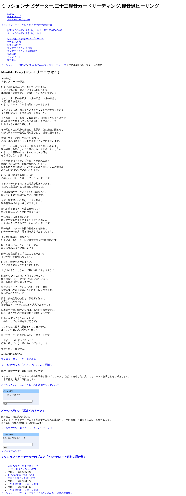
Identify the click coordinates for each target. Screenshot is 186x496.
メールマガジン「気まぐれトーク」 (23, 410)
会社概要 (11, 60)
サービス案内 (14, 41)
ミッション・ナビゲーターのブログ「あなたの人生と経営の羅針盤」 (43, 456)
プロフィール (14, 57)
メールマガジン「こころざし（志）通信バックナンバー (30, 385)
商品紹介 (11, 54)
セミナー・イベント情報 (19, 47)
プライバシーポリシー (18, 19)
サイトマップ (14, 16)
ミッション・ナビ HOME (14, 65)
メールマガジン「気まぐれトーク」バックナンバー (27, 428)
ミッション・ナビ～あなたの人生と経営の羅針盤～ (27, 25)
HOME (10, 14)
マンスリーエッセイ (11, 451)
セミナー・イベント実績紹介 (22, 51)
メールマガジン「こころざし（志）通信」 (27, 365)
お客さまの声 (14, 44)
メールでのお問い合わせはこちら (24, 33)
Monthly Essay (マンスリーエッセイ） (48, 65)
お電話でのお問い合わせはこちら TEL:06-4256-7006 (34, 30)
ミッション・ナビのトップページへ (25, 38)
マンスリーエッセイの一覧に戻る (18, 359)
